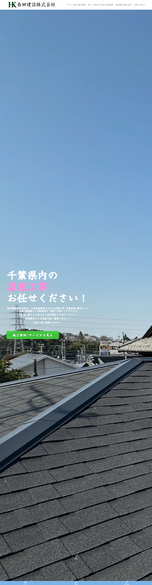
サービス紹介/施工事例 (76, 5)
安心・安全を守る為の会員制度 (100, 5)
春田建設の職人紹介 (124, 5)
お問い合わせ (139, 5)
